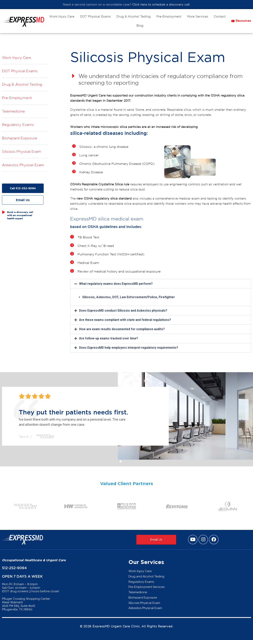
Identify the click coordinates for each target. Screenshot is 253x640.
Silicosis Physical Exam (21, 151)
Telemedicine (13, 111)
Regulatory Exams (18, 125)
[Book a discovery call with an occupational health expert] (3, 212)
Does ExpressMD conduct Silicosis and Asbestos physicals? (124, 311)
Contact (220, 16)
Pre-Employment (168, 16)
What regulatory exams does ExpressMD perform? (117, 284)
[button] (160, 284)
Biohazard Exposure (19, 138)
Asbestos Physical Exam (23, 165)
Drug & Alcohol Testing (133, 16)
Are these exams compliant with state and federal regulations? (126, 320)
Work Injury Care (61, 16)
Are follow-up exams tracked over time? (109, 338)
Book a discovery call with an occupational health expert (20, 215)
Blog (139, 25)
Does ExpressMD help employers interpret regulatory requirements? (131, 348)
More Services (197, 16)
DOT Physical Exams (95, 16)
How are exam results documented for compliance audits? (123, 329)
